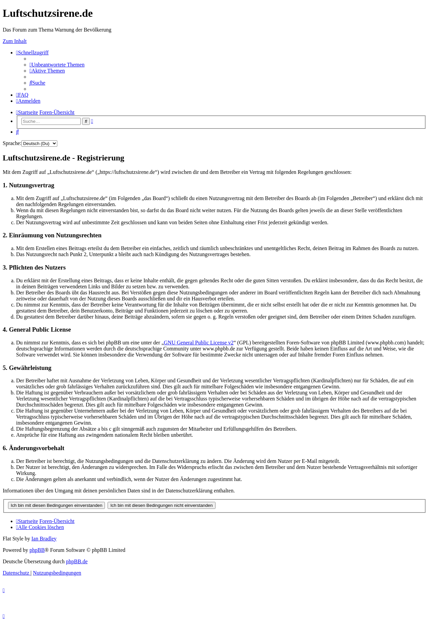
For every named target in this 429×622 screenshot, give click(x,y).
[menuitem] (56, 64)
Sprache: (12, 143)
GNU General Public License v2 (199, 342)
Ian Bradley (44, 538)
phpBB (37, 550)
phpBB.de (76, 561)
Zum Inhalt (15, 41)
